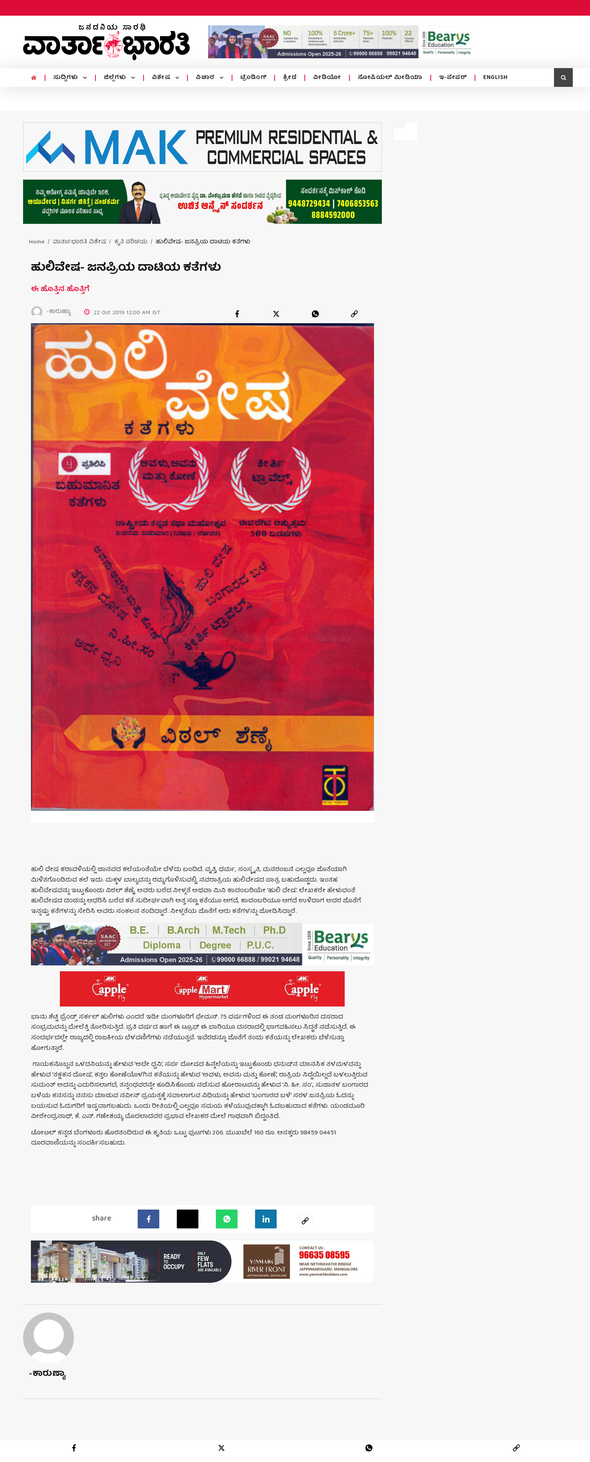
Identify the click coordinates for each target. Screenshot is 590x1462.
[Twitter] (187, 1219)
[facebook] (237, 314)
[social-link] (305, 1221)
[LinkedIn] (266, 1219)
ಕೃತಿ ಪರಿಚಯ (131, 242)
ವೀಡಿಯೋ (327, 78)
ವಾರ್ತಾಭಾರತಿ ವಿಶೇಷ (79, 242)
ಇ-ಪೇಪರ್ (453, 78)
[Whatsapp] (227, 1219)
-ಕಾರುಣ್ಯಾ (47, 1374)
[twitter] (276, 314)
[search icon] (563, 77)
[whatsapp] (315, 314)
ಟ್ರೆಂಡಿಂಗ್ (253, 78)
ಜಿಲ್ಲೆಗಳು (116, 78)
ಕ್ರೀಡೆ (290, 78)
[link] (354, 314)
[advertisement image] (341, 41)
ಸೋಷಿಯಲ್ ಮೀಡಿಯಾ (390, 78)
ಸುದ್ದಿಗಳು (66, 78)
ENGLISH (495, 78)
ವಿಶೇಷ (162, 78)
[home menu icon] (34, 78)
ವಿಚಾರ (206, 78)
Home (37, 242)
